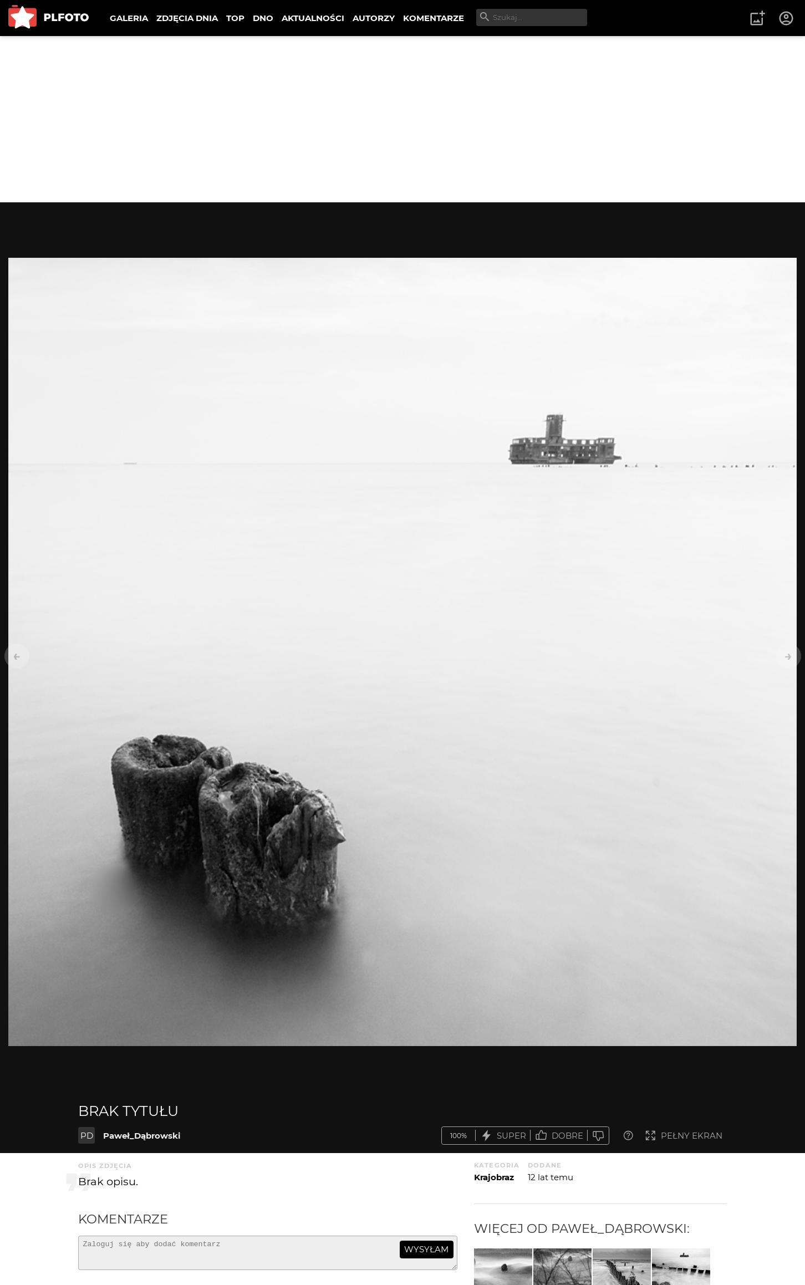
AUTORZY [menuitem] (374, 18)
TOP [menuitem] (235, 18)
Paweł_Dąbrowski (142, 1135)
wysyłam (426, 1249)
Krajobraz (494, 1177)
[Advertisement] (402, 119)
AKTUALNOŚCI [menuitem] (313, 18)
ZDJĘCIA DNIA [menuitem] (187, 18)
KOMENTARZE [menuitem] (433, 18)
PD (86, 1135)
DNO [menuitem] (263, 18)
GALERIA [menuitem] (129, 18)
